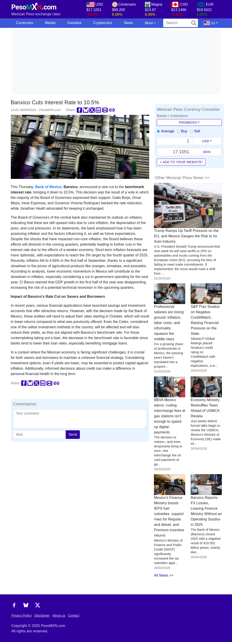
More (149, 23)
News (128, 23)
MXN (207, 152)
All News (161, 575)
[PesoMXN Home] (33, 5)
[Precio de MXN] (174, 152)
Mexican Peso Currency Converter (188, 109)
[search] (180, 23)
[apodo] (39, 434)
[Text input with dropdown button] (174, 141)
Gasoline (74, 23)
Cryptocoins (102, 23)
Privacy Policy (21, 615)
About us (58, 615)
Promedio (188, 122)
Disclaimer (42, 615)
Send (73, 434)
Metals (50, 23)
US (209, 23)
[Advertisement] (121, 61)
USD (205, 141)
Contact (73, 615)
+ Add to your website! (181, 162)
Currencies (24, 23)
